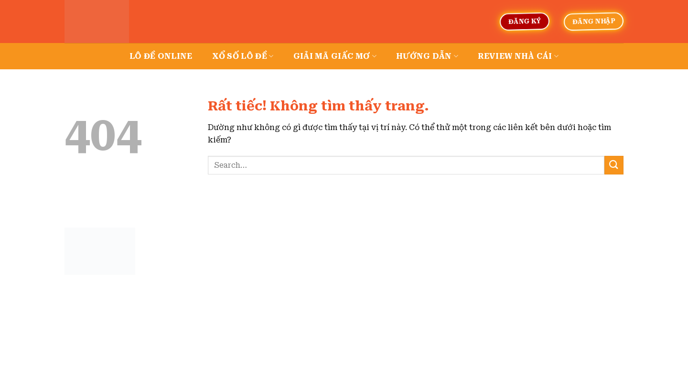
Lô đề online (161, 56)
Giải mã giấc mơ (334, 56)
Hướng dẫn (427, 56)
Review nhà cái (518, 56)
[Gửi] (614, 165)
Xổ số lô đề (243, 56)
